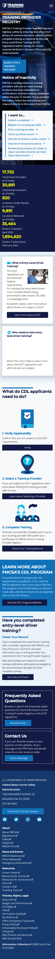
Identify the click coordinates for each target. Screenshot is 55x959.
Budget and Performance (16, 903)
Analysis (6, 842)
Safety (5, 839)
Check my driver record (21, 134)
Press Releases (10, 859)
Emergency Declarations (15, 862)
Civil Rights (8, 906)
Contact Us (8, 886)
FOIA (4, 910)
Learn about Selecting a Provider (27, 496)
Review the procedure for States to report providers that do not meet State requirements (27, 152)
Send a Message (19, 758)
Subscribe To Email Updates (22, 811)
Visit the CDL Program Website (24, 602)
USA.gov (6, 931)
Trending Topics (11, 890)
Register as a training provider (25, 124)
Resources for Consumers (16, 879)
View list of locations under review (27, 139)
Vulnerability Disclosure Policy (18, 928)
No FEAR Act (9, 917)
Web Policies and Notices (16, 935)
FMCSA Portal (9, 846)
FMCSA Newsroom (12, 855)
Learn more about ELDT (27, 315)
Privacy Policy (9, 924)
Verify (27, 447)
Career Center (10, 872)
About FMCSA (9, 832)
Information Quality (13, 913)
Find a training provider (21, 129)
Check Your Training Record (27, 548)
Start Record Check (17, 677)
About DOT (8, 899)
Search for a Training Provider (12, 66)
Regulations (8, 835)
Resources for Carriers (14, 876)
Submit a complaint (19, 120)
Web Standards (10, 938)
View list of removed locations (25, 143)
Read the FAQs (18, 723)
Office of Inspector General (17, 920)
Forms (5, 883)
